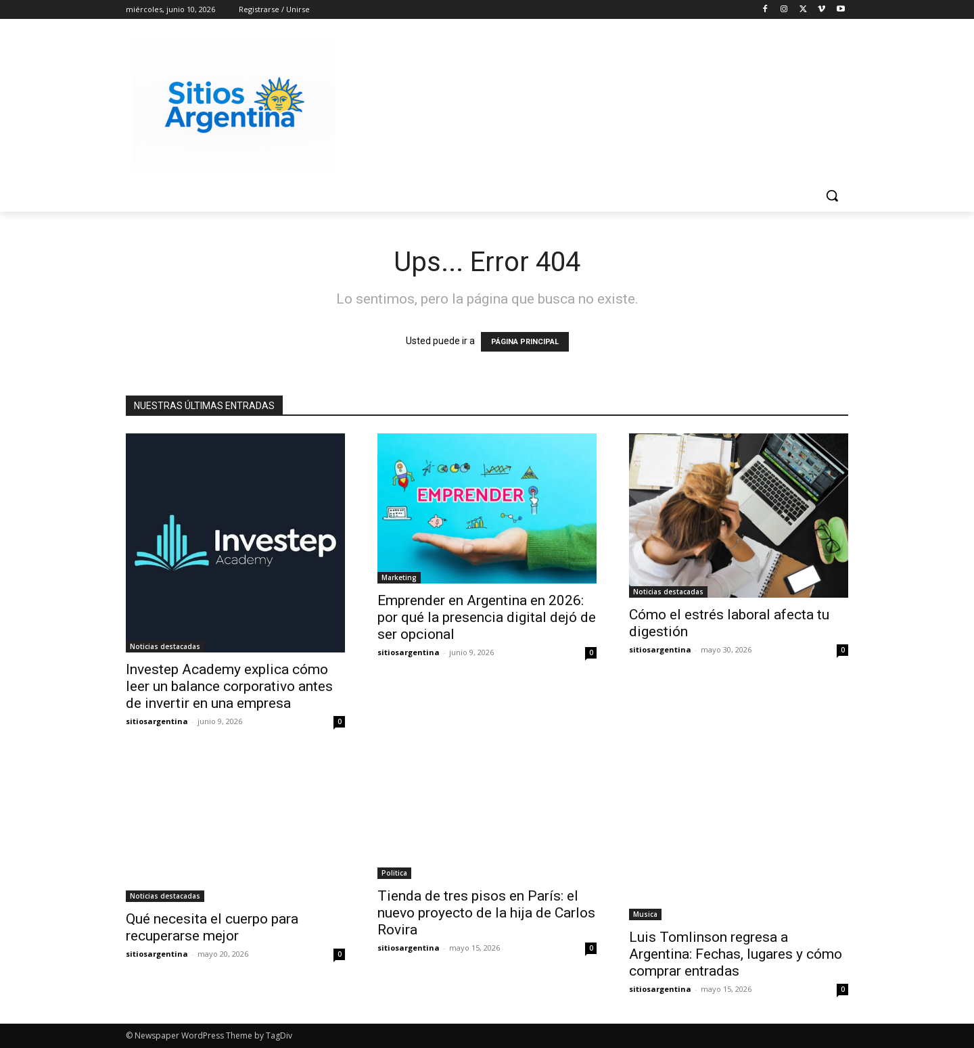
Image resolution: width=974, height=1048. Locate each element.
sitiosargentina (157, 721)
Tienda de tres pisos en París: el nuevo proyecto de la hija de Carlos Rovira (486, 913)
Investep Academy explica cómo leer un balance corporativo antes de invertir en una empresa (229, 686)
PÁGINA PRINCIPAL (525, 341)
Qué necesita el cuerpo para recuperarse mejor (212, 927)
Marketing (399, 577)
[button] (832, 195)
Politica (394, 873)
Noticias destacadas (165, 646)
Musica (645, 914)
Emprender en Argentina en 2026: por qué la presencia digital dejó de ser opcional (486, 617)
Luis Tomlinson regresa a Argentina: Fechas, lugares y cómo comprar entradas (735, 954)
